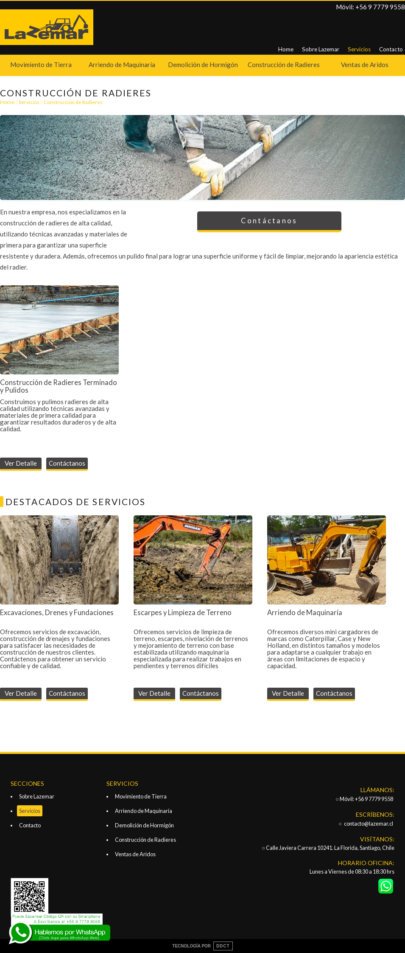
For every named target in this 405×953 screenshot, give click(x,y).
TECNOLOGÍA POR (202, 946)
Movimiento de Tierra (41, 64)
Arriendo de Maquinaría (122, 64)
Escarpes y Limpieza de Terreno (183, 612)
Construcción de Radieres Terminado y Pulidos (58, 386)
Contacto (391, 49)
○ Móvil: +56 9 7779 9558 (364, 799)
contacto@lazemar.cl (368, 823)
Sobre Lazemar (320, 49)
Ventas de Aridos (364, 64)
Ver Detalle (21, 463)
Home (285, 49)
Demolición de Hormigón (203, 64)
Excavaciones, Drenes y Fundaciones (57, 612)
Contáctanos (269, 220)
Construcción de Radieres (284, 64)
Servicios (359, 49)
